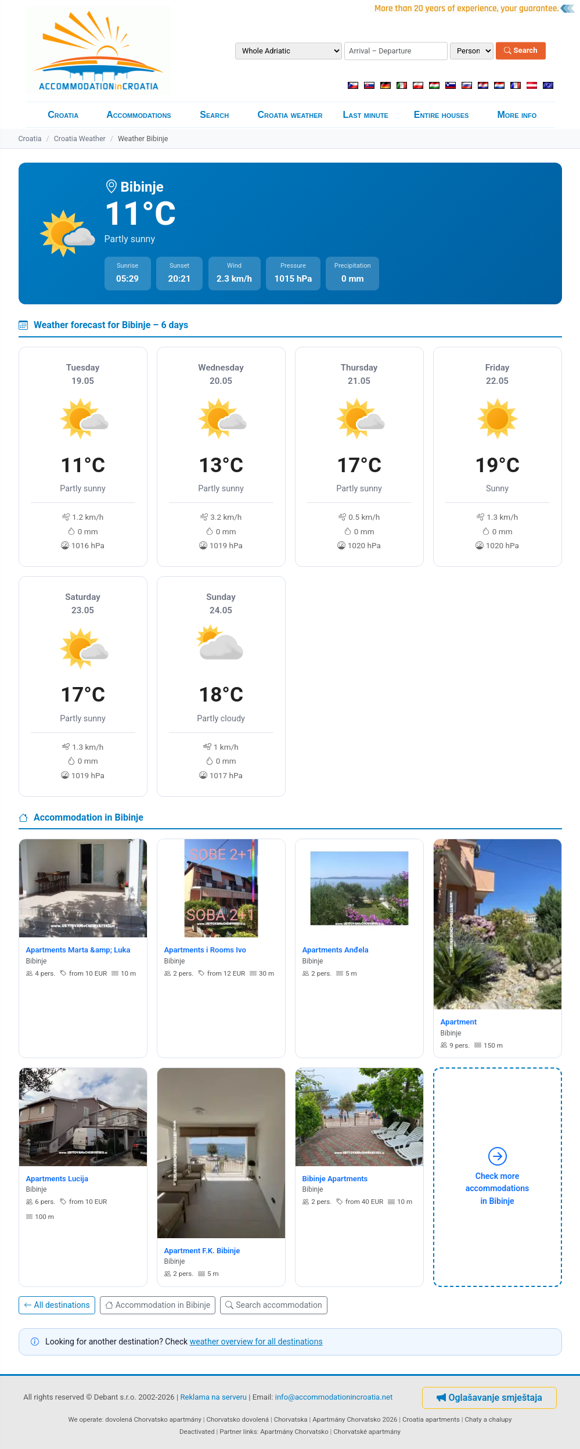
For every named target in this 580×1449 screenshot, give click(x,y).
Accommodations (138, 115)
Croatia (63, 115)
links (250, 1432)
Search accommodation (273, 1305)
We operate (85, 1419)
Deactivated (197, 1432)
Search (520, 50)
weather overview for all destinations (256, 1341)
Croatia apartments (431, 1419)
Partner (230, 1432)
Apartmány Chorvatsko (294, 1432)
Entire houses (441, 115)
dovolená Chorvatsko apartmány (153, 1419)
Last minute (365, 115)
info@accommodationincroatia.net (334, 1397)
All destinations (57, 1305)
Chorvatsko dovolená (237, 1419)
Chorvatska (291, 1419)
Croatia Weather (80, 138)
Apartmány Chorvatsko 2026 (354, 1419)
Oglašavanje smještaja (489, 1397)
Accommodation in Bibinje (158, 1305)
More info (516, 115)
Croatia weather (289, 115)
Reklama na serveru (213, 1397)
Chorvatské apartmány (367, 1432)
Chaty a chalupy (488, 1419)
